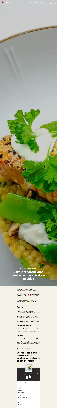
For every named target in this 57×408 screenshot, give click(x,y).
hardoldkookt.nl (30, 295)
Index (33, 2)
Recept (32, 268)
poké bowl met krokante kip (30, 346)
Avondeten (21, 268)
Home (30, 2)
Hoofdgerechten (27, 268)
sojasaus (18, 312)
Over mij (46, 2)
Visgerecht (36, 268)
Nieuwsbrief (42, 2)
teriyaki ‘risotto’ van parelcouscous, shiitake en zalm (26, 296)
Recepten (36, 2)
